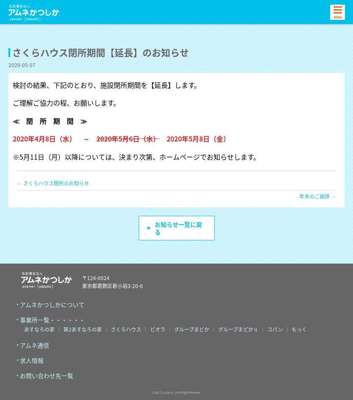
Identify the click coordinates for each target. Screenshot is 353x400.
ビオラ (157, 329)
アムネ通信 (34, 345)
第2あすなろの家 (82, 329)
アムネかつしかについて (52, 304)
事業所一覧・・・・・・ (52, 320)
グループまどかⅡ (238, 329)
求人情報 (32, 360)
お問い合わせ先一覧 (46, 375)
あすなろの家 (39, 329)
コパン (275, 329)
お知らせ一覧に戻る (178, 228)
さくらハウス (126, 329)
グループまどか (191, 329)
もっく (299, 329)
